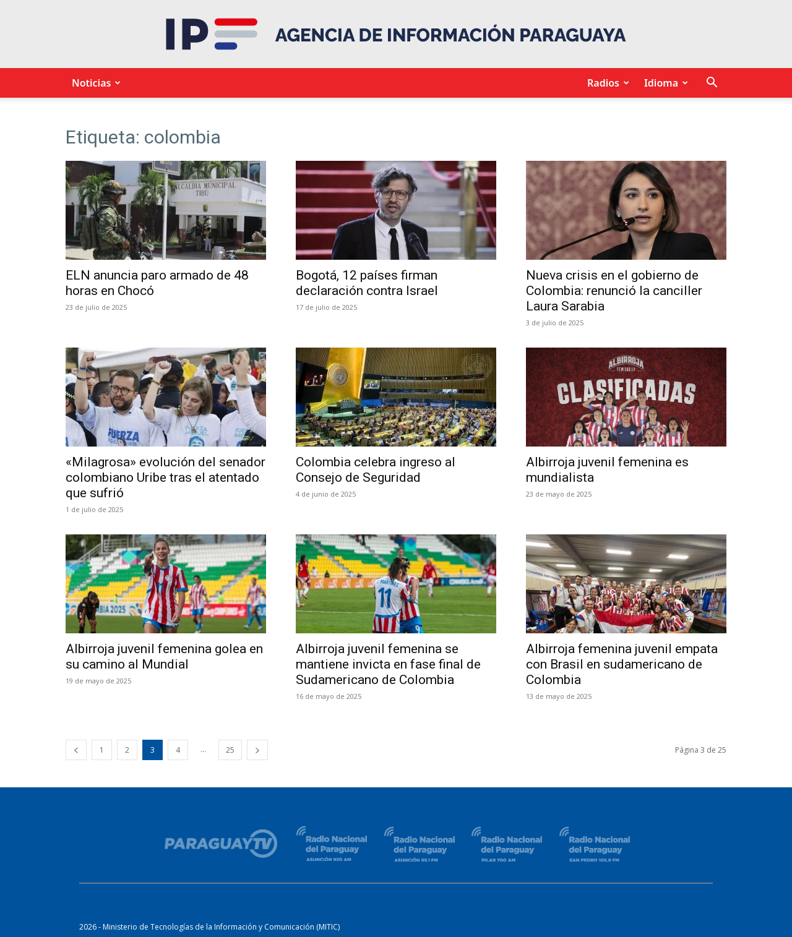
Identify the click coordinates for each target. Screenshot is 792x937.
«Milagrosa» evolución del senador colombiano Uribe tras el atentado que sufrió (165, 477)
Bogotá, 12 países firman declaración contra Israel (367, 283)
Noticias (94, 83)
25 (230, 750)
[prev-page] (76, 750)
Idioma (664, 83)
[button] (711, 84)
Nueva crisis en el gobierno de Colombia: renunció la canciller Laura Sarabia (614, 291)
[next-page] (257, 750)
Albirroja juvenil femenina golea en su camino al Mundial (164, 656)
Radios (606, 83)
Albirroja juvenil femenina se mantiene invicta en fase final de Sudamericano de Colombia (388, 664)
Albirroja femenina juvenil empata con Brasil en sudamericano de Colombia (622, 664)
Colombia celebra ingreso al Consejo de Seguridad (375, 470)
